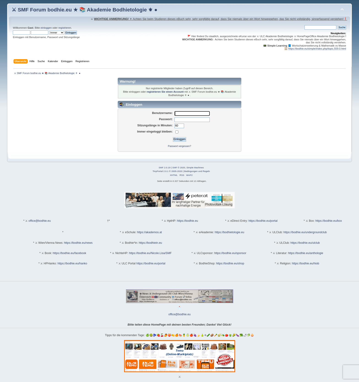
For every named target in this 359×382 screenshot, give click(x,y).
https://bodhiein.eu (150, 242)
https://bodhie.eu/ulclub (305, 242)
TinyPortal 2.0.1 (160, 171)
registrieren (64, 27)
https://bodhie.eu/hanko (72, 263)
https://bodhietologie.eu (229, 232)
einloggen (46, 27)
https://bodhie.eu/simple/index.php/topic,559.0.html (317, 48)
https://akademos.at (149, 232)
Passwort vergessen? (179, 146)
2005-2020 (176, 171)
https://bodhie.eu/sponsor (230, 253)
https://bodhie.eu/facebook (69, 253)
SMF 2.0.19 (165, 167)
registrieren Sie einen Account (165, 91)
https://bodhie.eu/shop (230, 263)
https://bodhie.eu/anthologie (305, 253)
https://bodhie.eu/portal (262, 220)
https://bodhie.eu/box (328, 220)
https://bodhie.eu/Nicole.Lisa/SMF (150, 253)
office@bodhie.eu (40, 220)
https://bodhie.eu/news (78, 242)
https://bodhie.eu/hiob (305, 263)
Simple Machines (195, 167)
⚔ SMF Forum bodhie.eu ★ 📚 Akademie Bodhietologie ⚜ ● (84, 10)
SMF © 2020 (178, 167)
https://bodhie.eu (187, 220)
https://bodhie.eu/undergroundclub (305, 232)
